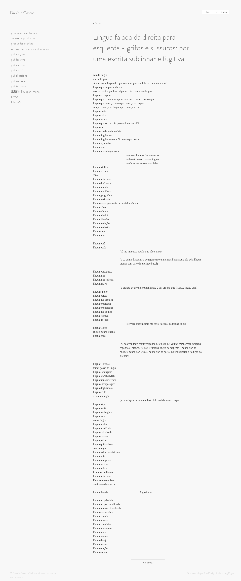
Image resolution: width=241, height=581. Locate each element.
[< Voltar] (98, 23)
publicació (17, 70)
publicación (18, 65)
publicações (18, 54)
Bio (11, 577)
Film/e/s (16, 102)
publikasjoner (19, 86)
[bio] (208, 12)
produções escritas (22, 43)
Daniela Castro (22, 13)
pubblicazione (19, 75)
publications (18, 59)
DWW (15, 97)
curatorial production (23, 38)
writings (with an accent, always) (30, 49)
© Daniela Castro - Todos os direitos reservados (33, 573)
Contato (19, 577)
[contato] (221, 12)
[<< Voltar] (148, 562)
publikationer (19, 81)
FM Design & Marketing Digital (219, 573)
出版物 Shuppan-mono (25, 91)
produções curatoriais (24, 33)
